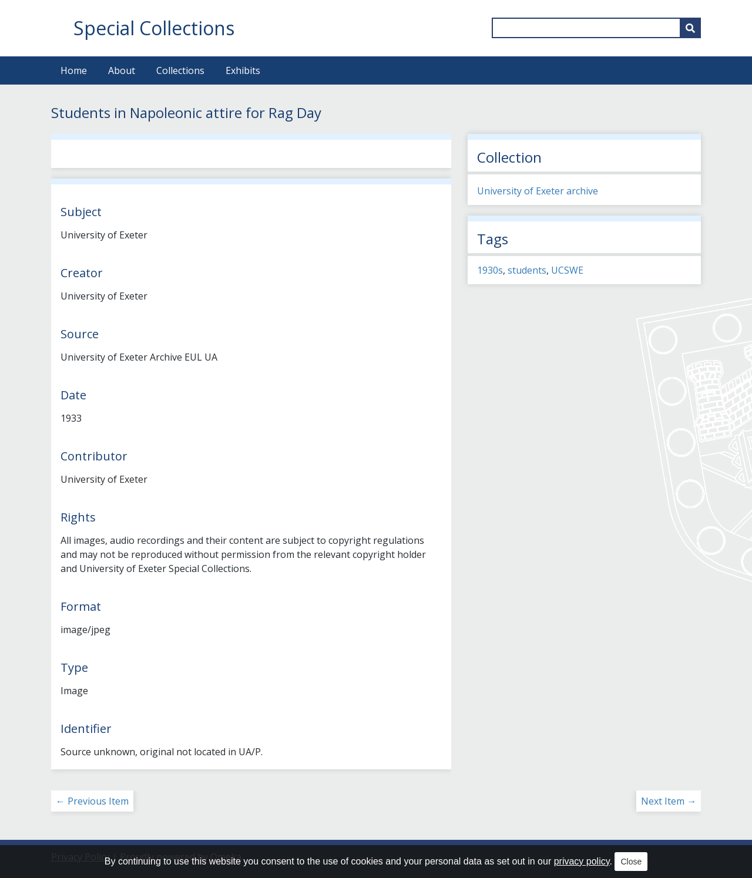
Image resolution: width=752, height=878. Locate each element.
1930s (490, 270)
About (121, 70)
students (527, 270)
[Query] (596, 28)
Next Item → (668, 801)
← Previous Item (92, 801)
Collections (180, 70)
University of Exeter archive (537, 190)
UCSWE (567, 270)
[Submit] (690, 28)
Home (74, 70)
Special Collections (153, 28)
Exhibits (243, 70)
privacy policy (582, 861)
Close (631, 861)
